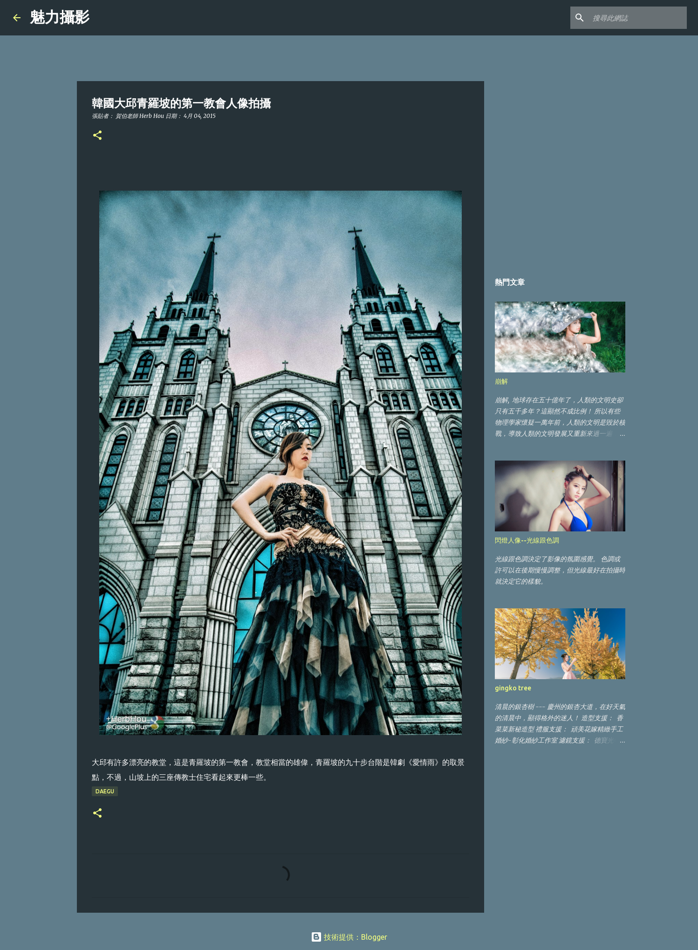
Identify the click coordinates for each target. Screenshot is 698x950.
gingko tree (513, 688)
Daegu (105, 791)
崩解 (501, 381)
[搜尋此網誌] (638, 18)
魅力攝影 (59, 17)
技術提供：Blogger (349, 937)
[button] (97, 136)
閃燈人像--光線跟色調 (527, 540)
